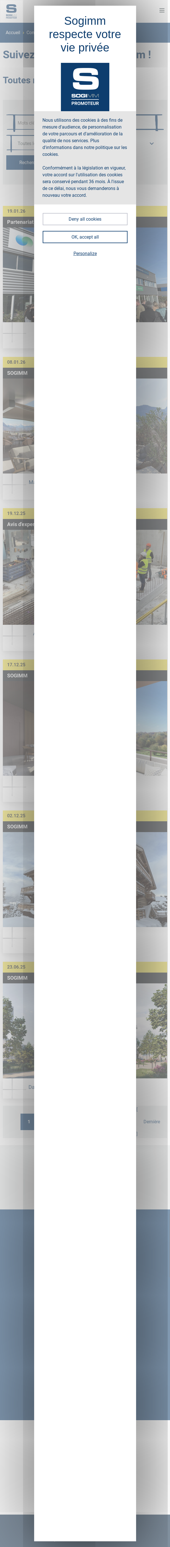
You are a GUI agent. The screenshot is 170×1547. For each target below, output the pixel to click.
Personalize (85, 253)
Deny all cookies (85, 219)
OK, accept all (85, 237)
